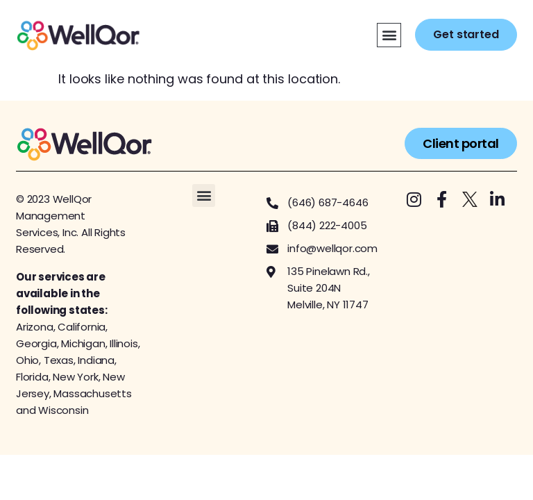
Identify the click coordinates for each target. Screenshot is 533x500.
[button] (389, 35)
